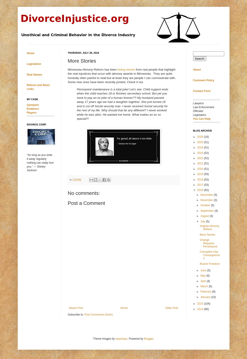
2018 (200, 179)
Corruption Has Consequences (210, 255)
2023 (200, 153)
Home (124, 308)
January (205, 297)
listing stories (126, 69)
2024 (200, 147)
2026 (200, 136)
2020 (200, 169)
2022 (200, 158)
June (203, 270)
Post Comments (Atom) (98, 314)
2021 (200, 163)
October (205, 205)
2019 (200, 174)
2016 (200, 190)
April (203, 281)
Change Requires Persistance (208, 243)
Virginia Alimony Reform (209, 227)
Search (199, 58)
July (203, 221)
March (204, 286)
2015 (200, 303)
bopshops (121, 338)
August (205, 216)
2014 (200, 309)
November (207, 200)
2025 (200, 142)
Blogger (148, 338)
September (207, 210)
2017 (200, 184)
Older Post (171, 308)
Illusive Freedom (210, 263)
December (207, 194)
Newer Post (76, 308)
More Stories (207, 234)
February (206, 291)
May (203, 275)
